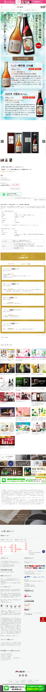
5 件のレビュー (12, 171)
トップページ (9, 680)
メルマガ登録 (29, 680)
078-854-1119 (6, 570)
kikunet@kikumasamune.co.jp (7, 566)
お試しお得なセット (7, 10)
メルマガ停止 (36, 680)
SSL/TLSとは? (17, 657)
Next (43, 141)
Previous (2, 141)
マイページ (16, 680)
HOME (2, 10)
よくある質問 (22, 680)
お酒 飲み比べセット (14, 10)
